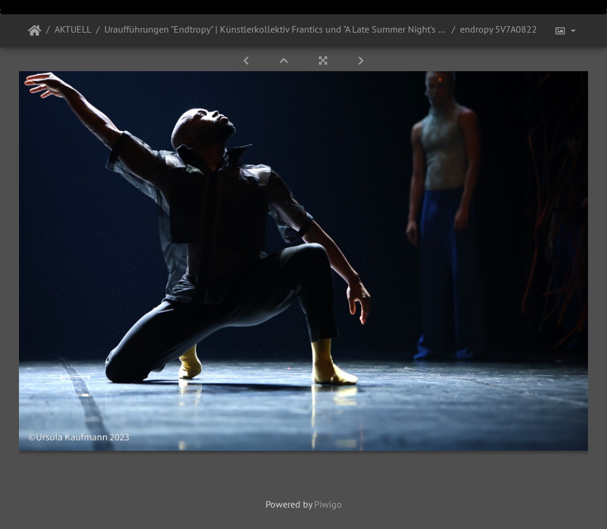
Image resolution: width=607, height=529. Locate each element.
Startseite (34, 31)
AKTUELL (73, 29)
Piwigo (328, 504)
